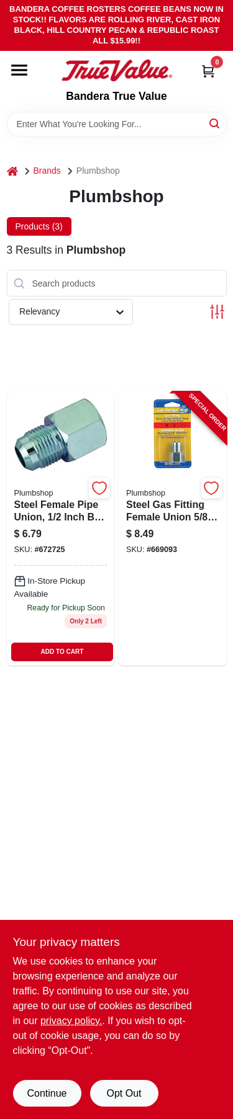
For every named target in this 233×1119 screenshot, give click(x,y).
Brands (47, 171)
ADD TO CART (62, 651)
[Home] (12, 170)
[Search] (215, 123)
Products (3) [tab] (39, 226)
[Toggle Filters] (217, 312)
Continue (46, 1093)
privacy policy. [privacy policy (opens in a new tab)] (71, 1020)
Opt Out (123, 1093)
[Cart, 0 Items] (208, 71)
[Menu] (19, 70)
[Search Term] (117, 124)
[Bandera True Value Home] (117, 71)
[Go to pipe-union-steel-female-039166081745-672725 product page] (61, 528)
